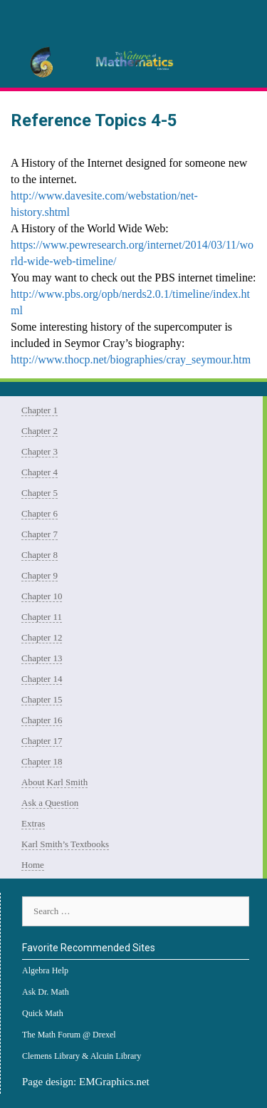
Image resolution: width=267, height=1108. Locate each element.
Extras (33, 823)
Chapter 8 (39, 554)
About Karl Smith (54, 782)
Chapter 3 (39, 451)
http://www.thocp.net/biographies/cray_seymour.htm (131, 359)
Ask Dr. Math (45, 992)
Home (32, 864)
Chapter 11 (41, 616)
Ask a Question (49, 802)
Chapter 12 (41, 637)
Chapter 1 (39, 410)
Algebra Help (45, 970)
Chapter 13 (41, 658)
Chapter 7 (39, 534)
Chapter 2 (39, 430)
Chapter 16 (41, 720)
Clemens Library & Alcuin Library (81, 1056)
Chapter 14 (41, 678)
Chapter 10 (41, 596)
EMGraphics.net (114, 1081)
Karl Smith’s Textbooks (65, 844)
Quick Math (42, 1013)
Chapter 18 (41, 761)
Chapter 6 (39, 513)
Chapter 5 (39, 492)
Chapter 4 (39, 472)
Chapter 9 (39, 575)
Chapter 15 (41, 699)
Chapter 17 (41, 740)
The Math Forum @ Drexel (69, 1035)
